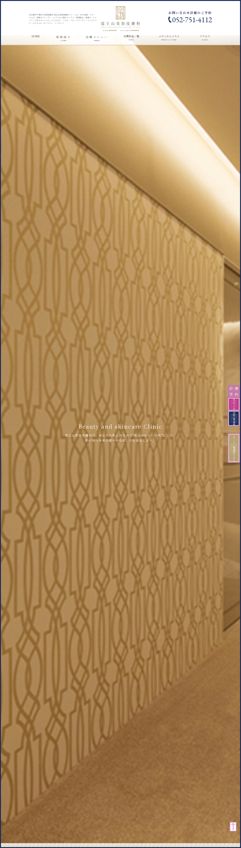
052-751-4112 (192, 19)
